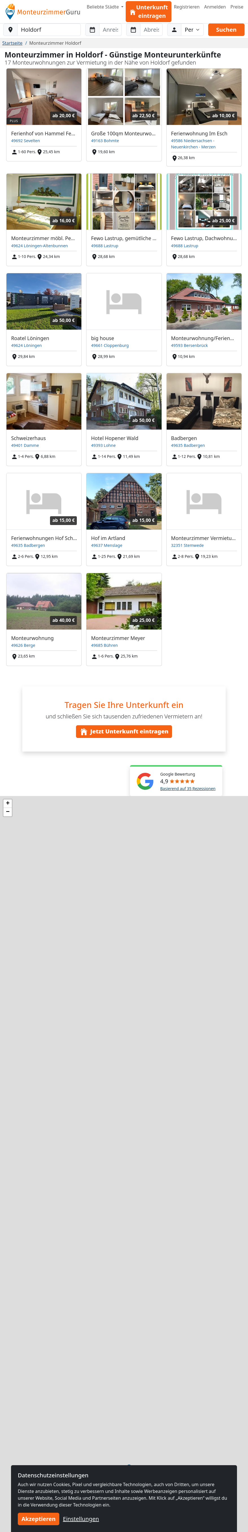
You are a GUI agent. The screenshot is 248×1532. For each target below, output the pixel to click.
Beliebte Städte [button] (103, 7)
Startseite (12, 43)
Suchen (226, 29)
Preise (236, 7)
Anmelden (215, 7)
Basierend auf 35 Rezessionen (188, 788)
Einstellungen (81, 1519)
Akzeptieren (38, 1519)
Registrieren (186, 7)
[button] (7, 803)
